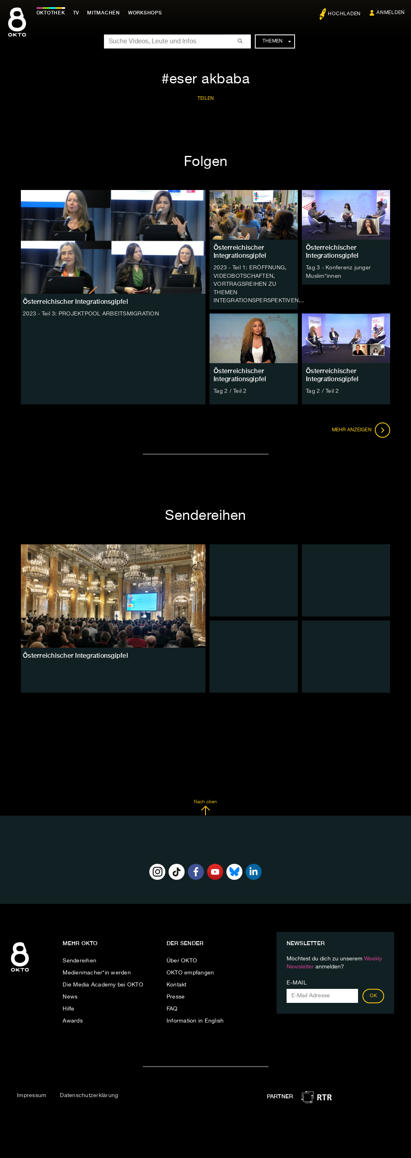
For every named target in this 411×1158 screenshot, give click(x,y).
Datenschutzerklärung (89, 1094)
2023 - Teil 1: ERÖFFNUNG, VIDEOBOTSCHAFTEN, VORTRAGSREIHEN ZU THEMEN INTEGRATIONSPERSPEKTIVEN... (259, 284)
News (70, 995)
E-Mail (297, 981)
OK (373, 994)
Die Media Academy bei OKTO (103, 983)
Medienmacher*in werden (97, 971)
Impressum (31, 1094)
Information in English (195, 1020)
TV (78, 13)
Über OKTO (182, 959)
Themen (276, 41)
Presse (176, 995)
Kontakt (177, 983)
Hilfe (68, 1007)
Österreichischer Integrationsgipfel (240, 251)
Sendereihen (79, 959)
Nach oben (205, 806)
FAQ (172, 1007)
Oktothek (52, 13)
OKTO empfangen (190, 971)
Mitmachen (105, 13)
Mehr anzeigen (361, 429)
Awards (73, 1020)
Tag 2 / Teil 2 (230, 390)
